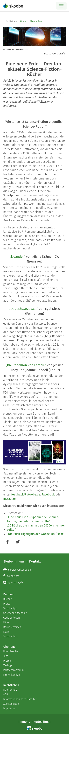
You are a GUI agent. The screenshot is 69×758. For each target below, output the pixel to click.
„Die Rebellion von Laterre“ (26, 365)
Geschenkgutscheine (15, 613)
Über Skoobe (10, 651)
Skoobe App (10, 608)
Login (6, 631)
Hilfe (6, 622)
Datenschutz (10, 689)
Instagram (9, 498)
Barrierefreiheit (12, 627)
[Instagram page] (34, 582)
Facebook (48, 494)
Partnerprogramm (13, 670)
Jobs (5, 656)
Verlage (7, 665)
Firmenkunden (11, 674)
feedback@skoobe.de (25, 494)
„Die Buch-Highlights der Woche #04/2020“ (35, 534)
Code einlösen (11, 617)
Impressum (9, 708)
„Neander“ (17, 256)
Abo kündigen (11, 703)
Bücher (7, 598)
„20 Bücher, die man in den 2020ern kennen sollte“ (36, 528)
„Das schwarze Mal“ (23, 309)
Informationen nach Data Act (19, 699)
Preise (6, 603)
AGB (5, 694)
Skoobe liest (36, 21)
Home (23, 21)
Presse (7, 660)
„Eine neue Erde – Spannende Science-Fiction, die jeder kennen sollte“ (33, 519)
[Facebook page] (34, 576)
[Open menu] (61, 6)
